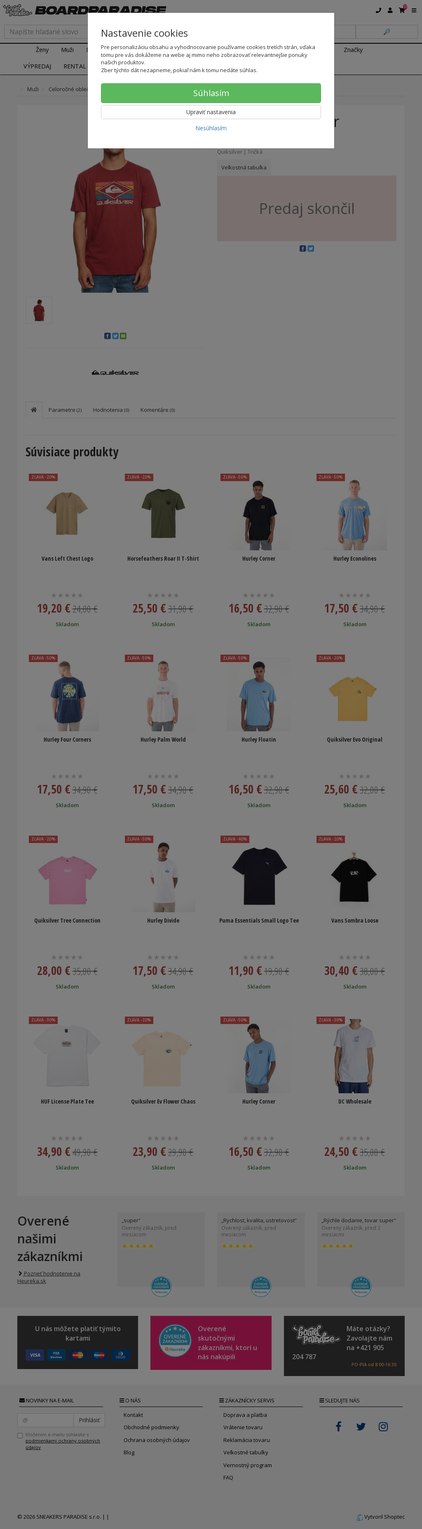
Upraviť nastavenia (211, 112)
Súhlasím (211, 93)
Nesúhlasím (211, 128)
